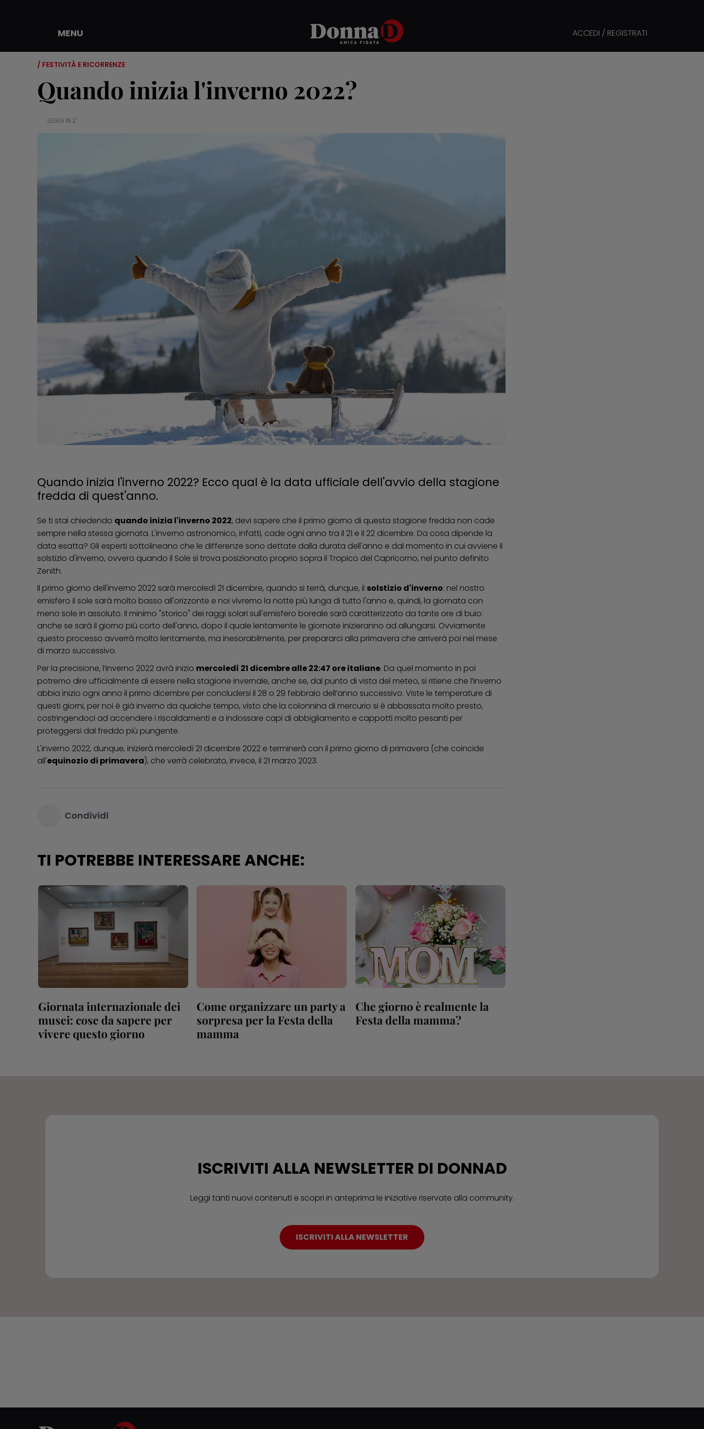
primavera (379, 638)
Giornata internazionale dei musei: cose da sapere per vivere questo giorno (108, 1020)
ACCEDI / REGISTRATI (609, 33)
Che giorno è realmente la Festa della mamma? (421, 1013)
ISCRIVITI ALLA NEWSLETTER (352, 1237)
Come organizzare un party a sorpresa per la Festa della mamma (270, 1020)
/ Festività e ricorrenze (81, 64)
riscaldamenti (184, 718)
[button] (63, 33)
